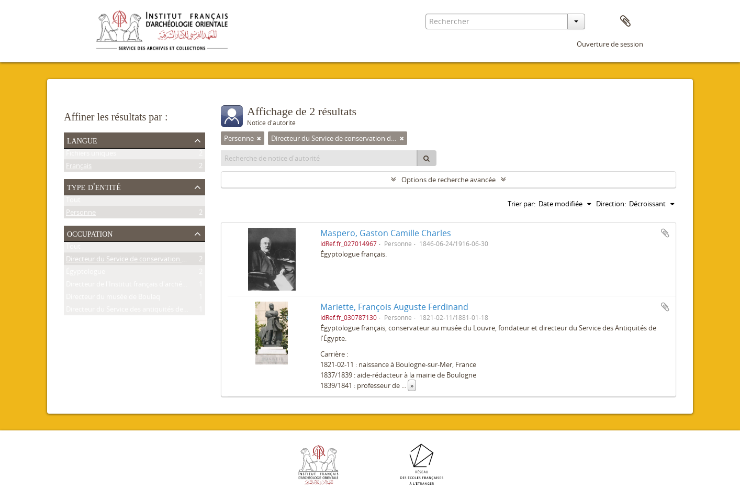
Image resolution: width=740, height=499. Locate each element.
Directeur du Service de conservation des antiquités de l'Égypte (163, 260)
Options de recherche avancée (448, 179)
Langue (82, 140)
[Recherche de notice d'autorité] (319, 158)
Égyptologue (85, 273)
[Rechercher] (426, 158)
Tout (73, 201)
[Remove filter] (259, 138)
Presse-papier (625, 21)
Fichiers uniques (91, 155)
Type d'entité (94, 186)
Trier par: (521, 203)
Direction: (611, 203)
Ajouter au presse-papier (665, 233)
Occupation (90, 233)
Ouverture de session (610, 44)
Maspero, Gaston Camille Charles (385, 233)
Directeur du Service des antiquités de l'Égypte (137, 311)
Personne (81, 214)
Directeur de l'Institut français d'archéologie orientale (148, 286)
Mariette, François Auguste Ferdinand (394, 307)
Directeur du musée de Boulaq (113, 298)
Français (79, 167)
